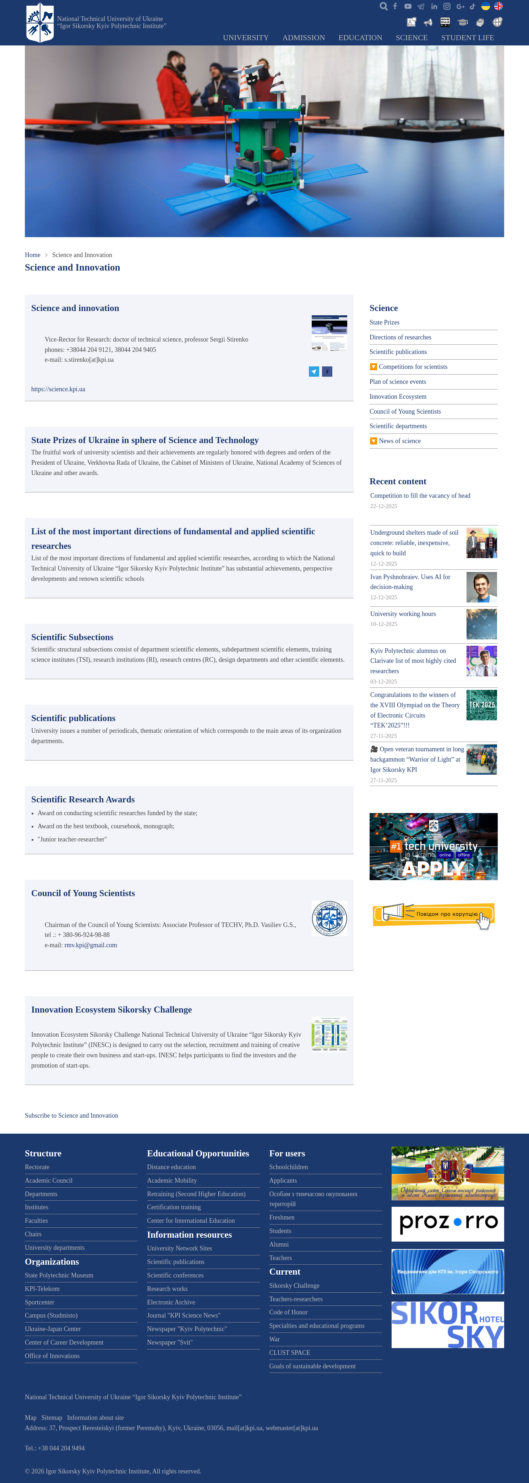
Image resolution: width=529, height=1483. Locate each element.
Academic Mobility (172, 1180)
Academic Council (48, 1180)
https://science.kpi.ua (58, 389)
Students (280, 1230)
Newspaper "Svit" (170, 1342)
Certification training (174, 1207)
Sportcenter (39, 1302)
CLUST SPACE (290, 1352)
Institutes (36, 1207)
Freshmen (282, 1217)
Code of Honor (288, 1312)
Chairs (33, 1234)
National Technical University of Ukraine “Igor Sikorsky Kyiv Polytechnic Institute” (112, 22)
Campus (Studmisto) (51, 1315)
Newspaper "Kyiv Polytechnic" (187, 1328)
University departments (54, 1247)
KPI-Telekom (42, 1288)
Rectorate (37, 1167)
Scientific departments (398, 426)
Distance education (171, 1167)
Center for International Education (191, 1220)
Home (32, 254)
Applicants (283, 1180)
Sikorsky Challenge (294, 1285)
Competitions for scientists (413, 366)
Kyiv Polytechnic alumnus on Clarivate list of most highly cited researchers (413, 661)
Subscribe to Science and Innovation (71, 1115)
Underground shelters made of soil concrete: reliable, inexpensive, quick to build (414, 543)
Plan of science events (398, 381)
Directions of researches (400, 337)
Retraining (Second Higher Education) (196, 1194)
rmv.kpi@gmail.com (90, 945)
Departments (41, 1194)
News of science (400, 441)
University (246, 37)
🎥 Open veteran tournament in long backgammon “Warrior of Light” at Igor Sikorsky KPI (417, 759)
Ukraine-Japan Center (53, 1328)
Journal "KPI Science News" (183, 1315)
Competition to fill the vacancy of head (420, 495)
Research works (167, 1288)
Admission (304, 37)
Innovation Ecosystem (398, 396)
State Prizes (384, 322)
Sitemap (52, 1417)
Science (412, 37)
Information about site (95, 1417)
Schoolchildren (288, 1167)
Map (31, 1417)
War (274, 1339)
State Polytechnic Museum (59, 1275)
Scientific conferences (175, 1275)
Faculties (36, 1220)
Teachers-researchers (296, 1299)
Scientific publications (398, 351)
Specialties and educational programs (317, 1325)
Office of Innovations (52, 1355)
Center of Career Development (64, 1342)
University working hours (403, 613)
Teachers (280, 1257)
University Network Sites (179, 1248)
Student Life (467, 37)
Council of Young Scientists (405, 411)
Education (361, 37)
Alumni (279, 1244)
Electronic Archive (171, 1302)
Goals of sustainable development (312, 1366)
